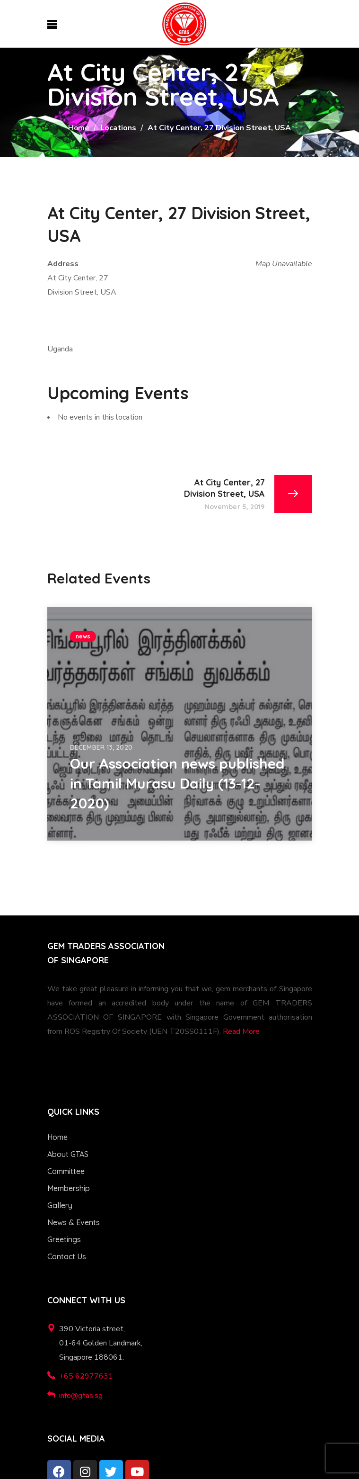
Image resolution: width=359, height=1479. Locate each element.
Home (78, 128)
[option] (179, 724)
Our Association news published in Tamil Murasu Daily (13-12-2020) (177, 783)
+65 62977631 (86, 1376)
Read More (241, 1031)
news (83, 636)
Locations (118, 128)
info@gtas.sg (81, 1395)
